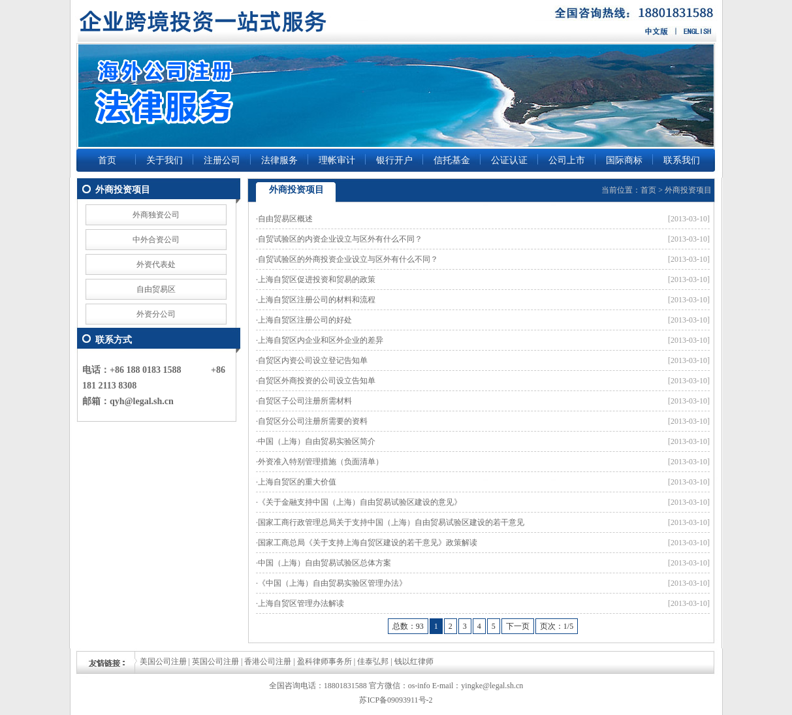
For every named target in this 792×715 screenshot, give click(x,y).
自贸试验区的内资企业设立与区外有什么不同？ (340, 239)
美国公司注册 (163, 661)
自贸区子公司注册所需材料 (305, 400)
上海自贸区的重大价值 (297, 481)
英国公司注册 (215, 661)
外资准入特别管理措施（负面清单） (320, 461)
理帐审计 (337, 160)
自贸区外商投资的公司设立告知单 (316, 380)
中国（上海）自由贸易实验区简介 (316, 441)
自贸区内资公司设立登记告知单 (313, 360)
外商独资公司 (156, 214)
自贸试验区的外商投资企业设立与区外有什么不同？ (348, 259)
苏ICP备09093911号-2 (395, 700)
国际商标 (624, 160)
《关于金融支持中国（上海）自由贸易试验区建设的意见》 (360, 502)
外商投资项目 (688, 190)
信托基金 (452, 160)
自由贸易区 (156, 289)
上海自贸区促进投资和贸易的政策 (316, 279)
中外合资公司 (156, 239)
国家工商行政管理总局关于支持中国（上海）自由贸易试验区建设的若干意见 (391, 522)
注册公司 (222, 160)
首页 (107, 160)
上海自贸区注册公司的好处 (305, 320)
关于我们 (164, 160)
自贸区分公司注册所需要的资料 (313, 421)
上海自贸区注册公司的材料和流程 (316, 299)
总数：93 (408, 626)
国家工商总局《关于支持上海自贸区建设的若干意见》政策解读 (367, 542)
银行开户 (394, 160)
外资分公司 (156, 314)
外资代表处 (156, 264)
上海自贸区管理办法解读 (301, 603)
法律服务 (279, 160)
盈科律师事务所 (324, 661)
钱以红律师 (414, 661)
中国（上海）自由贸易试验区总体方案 (324, 562)
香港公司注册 (267, 661)
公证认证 (509, 160)
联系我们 (681, 160)
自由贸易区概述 (285, 218)
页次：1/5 (556, 626)
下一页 (518, 626)
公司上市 (566, 160)
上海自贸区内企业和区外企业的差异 (320, 340)
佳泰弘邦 (372, 661)
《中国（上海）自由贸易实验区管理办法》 (332, 583)
